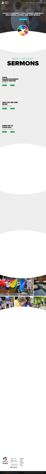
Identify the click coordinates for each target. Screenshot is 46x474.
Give (34, 2)
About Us (22, 458)
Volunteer (22, 462)
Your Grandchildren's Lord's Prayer (10, 79)
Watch (30, 2)
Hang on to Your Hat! (7, 126)
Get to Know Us (23, 19)
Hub (41, 2)
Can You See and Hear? (10, 103)
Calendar (37, 2)
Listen (12, 85)
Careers (21, 465)
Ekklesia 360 (42, 472)
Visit (27, 2)
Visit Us (21, 460)
